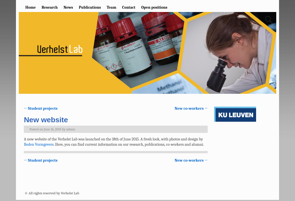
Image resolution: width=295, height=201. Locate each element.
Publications (90, 7)
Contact (128, 7)
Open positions (154, 7)
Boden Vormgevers (38, 144)
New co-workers (191, 108)
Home (30, 7)
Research (50, 7)
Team (111, 7)
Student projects (40, 108)
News (68, 7)
